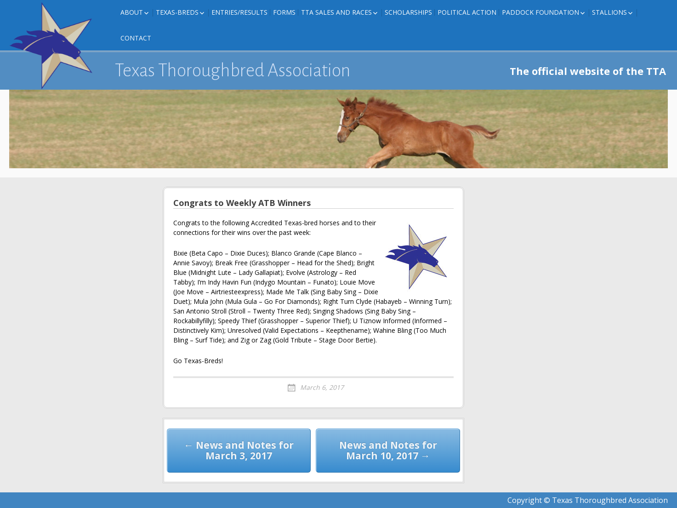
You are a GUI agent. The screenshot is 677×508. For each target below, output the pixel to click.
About (131, 12)
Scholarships (408, 12)
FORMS (284, 12)
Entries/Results (239, 12)
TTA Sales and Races (336, 12)
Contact (135, 38)
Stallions (609, 12)
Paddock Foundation (540, 12)
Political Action (467, 12)
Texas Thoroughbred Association (233, 70)
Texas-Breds (177, 12)
